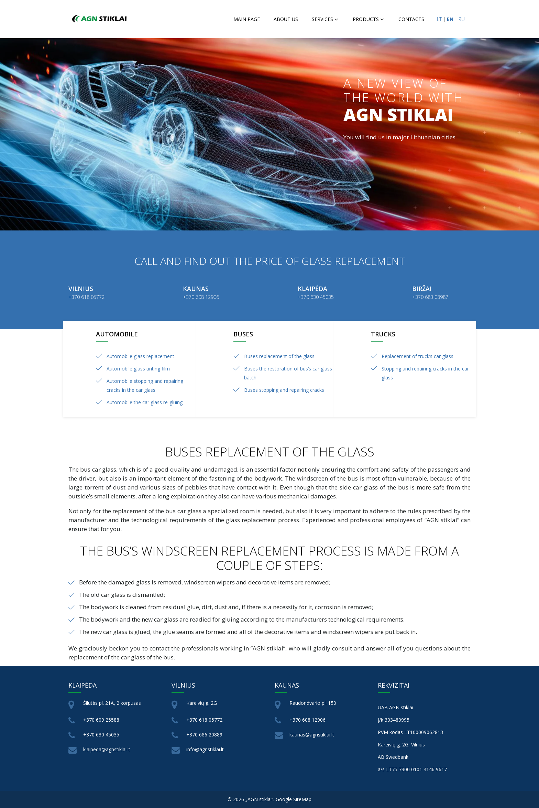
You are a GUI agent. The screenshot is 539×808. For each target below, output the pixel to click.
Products (366, 19)
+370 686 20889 (204, 734)
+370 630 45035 (101, 734)
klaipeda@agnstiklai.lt (106, 749)
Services (322, 19)
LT (439, 19)
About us (286, 19)
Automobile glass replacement (140, 356)
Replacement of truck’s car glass (417, 356)
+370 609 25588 (101, 720)
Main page (246, 19)
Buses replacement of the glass (279, 356)
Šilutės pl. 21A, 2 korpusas (112, 703)
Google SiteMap (293, 799)
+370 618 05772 (204, 720)
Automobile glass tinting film (138, 368)
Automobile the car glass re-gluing (145, 402)
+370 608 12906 (307, 720)
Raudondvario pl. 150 (312, 703)
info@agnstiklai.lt (205, 749)
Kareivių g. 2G (201, 703)
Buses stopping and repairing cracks (284, 390)
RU (462, 19)
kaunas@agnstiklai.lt (311, 734)
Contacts (411, 19)
